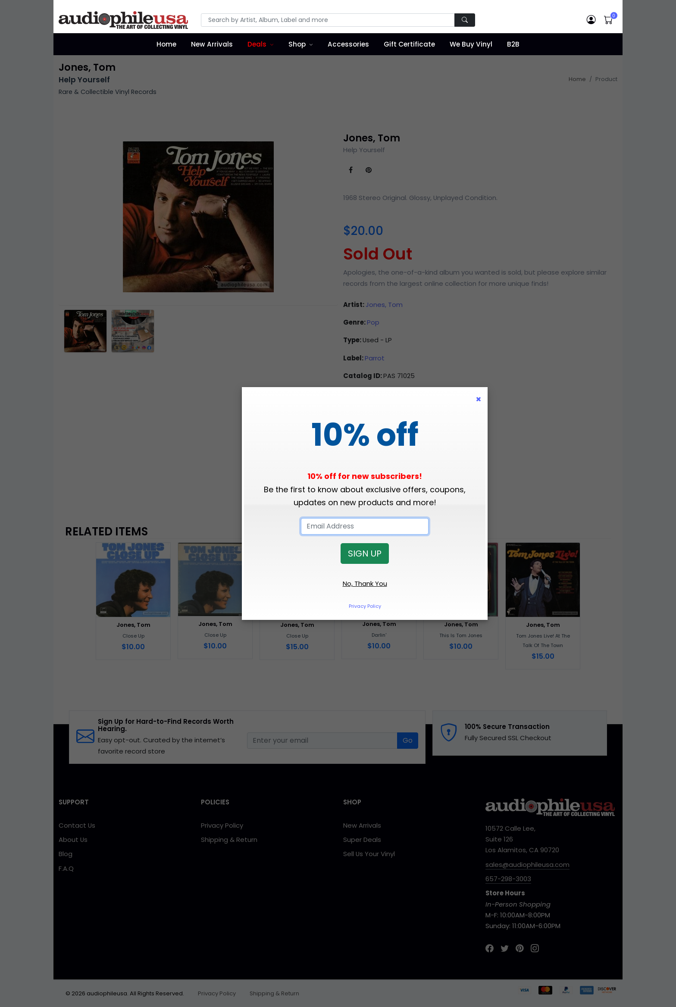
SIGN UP (365, 553)
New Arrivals (212, 44)
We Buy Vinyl (471, 44)
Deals (256, 44)
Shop (297, 44)
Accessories (348, 44)
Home (166, 44)
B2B (513, 44)
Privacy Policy (365, 606)
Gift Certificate (409, 44)
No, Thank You (365, 583)
